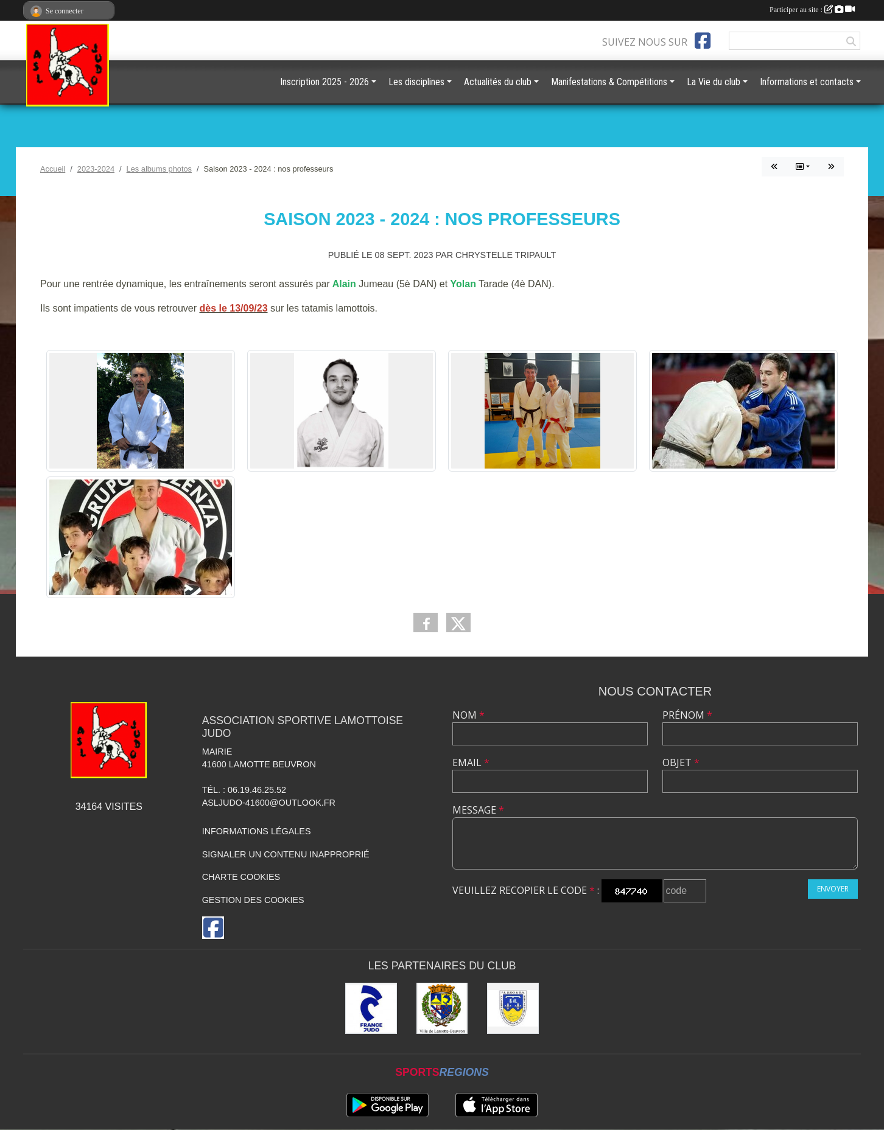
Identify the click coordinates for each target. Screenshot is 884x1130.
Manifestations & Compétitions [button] (609, 82)
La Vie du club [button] (713, 82)
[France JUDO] (371, 1008)
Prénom (687, 715)
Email (470, 762)
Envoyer (833, 889)
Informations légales (256, 831)
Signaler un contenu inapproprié (286, 854)
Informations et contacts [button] (807, 82)
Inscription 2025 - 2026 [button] (324, 82)
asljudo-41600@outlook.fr (268, 802)
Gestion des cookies (253, 900)
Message (478, 810)
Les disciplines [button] (416, 82)
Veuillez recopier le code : (525, 890)
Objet (681, 762)
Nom (468, 715)
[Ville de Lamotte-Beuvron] (442, 1008)
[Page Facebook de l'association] (702, 41)
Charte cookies (241, 877)
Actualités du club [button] (497, 82)
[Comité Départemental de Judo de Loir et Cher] (513, 1008)
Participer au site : (812, 9)
